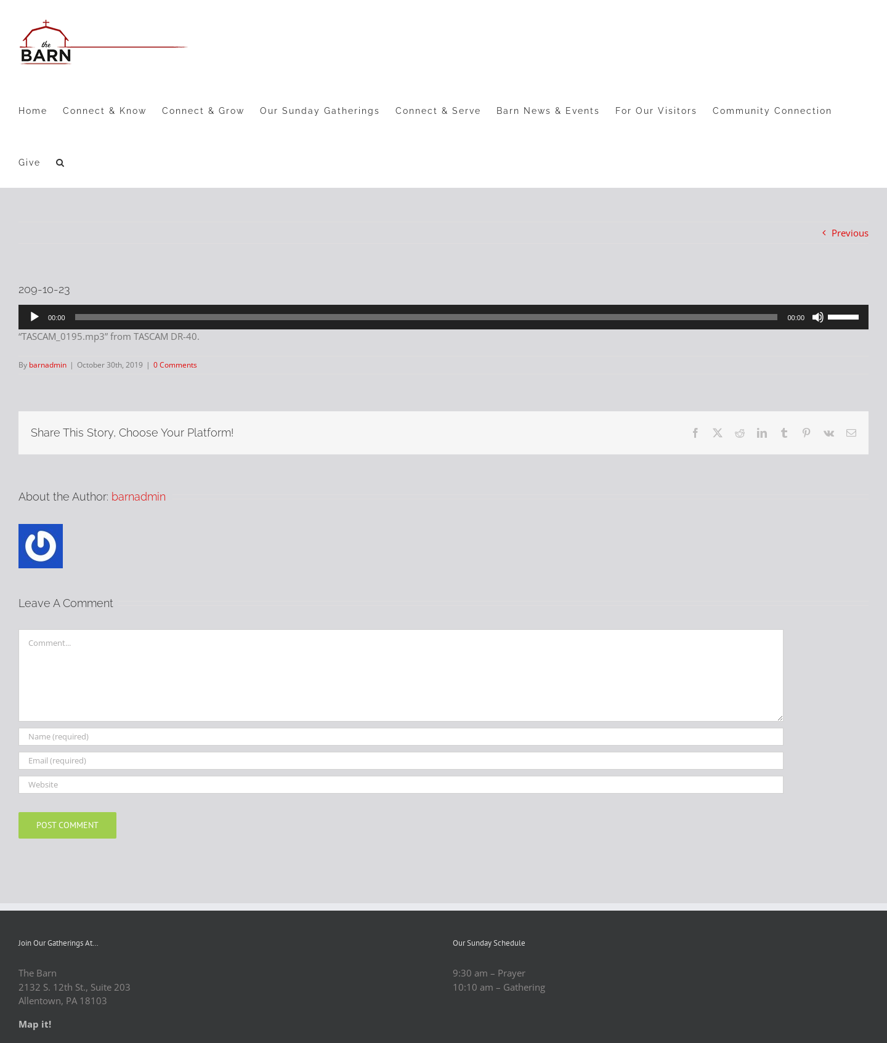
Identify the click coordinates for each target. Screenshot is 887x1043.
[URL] (401, 785)
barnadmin (48, 365)
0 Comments (175, 365)
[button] (60, 162)
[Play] (34, 317)
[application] (443, 317)
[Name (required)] (401, 737)
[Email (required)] (401, 761)
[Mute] (818, 317)
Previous (850, 233)
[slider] (426, 317)
